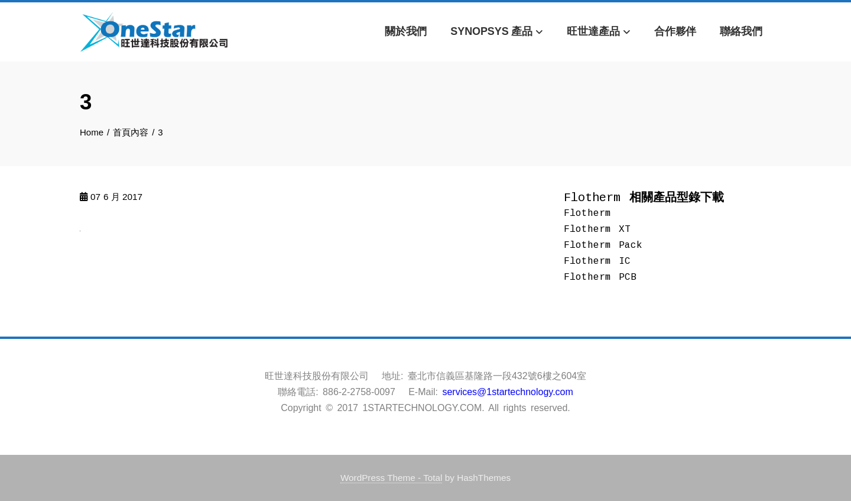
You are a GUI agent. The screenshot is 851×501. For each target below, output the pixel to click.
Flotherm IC (597, 261)
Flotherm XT (597, 229)
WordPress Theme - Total (391, 478)
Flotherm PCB (600, 277)
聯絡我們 (741, 31)
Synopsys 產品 (496, 32)
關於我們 (406, 31)
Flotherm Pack (603, 245)
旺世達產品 (599, 32)
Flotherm (587, 213)
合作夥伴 (675, 31)
